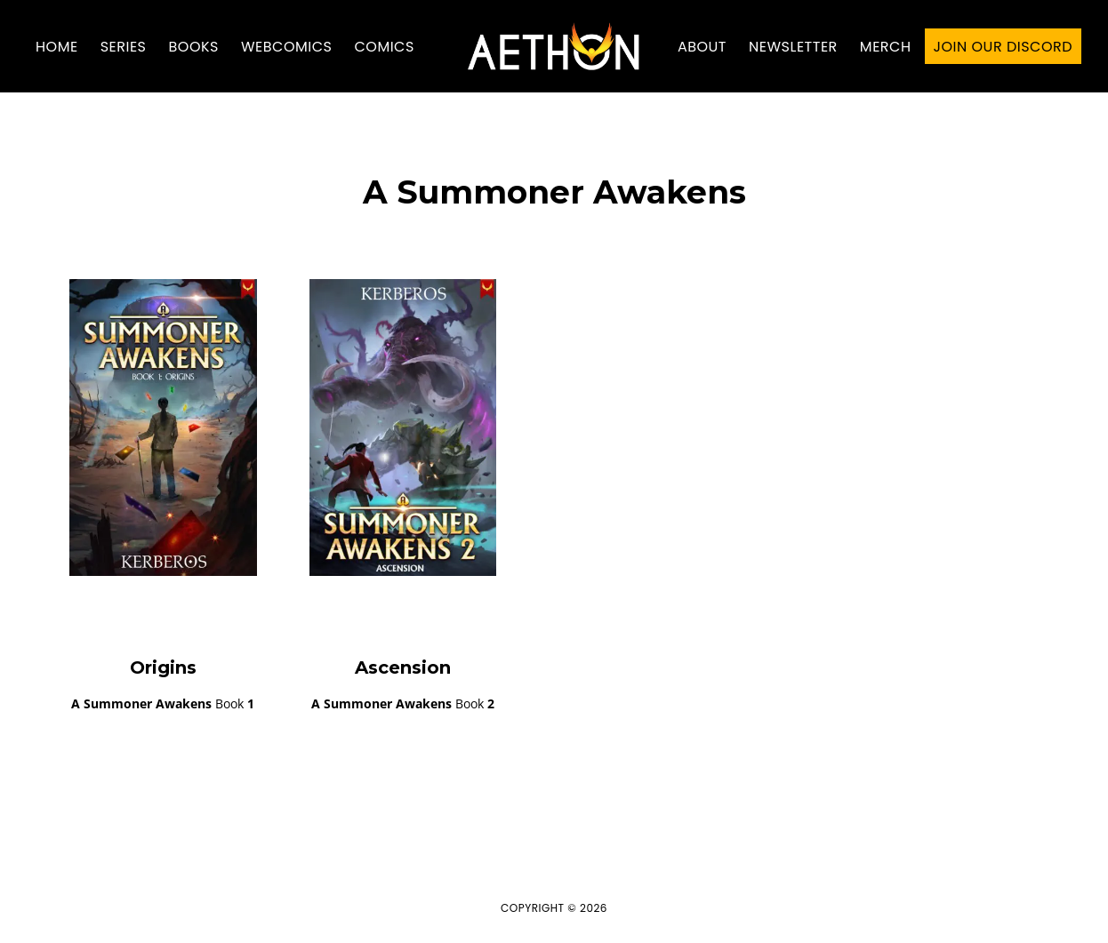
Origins (163, 667)
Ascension (403, 667)
